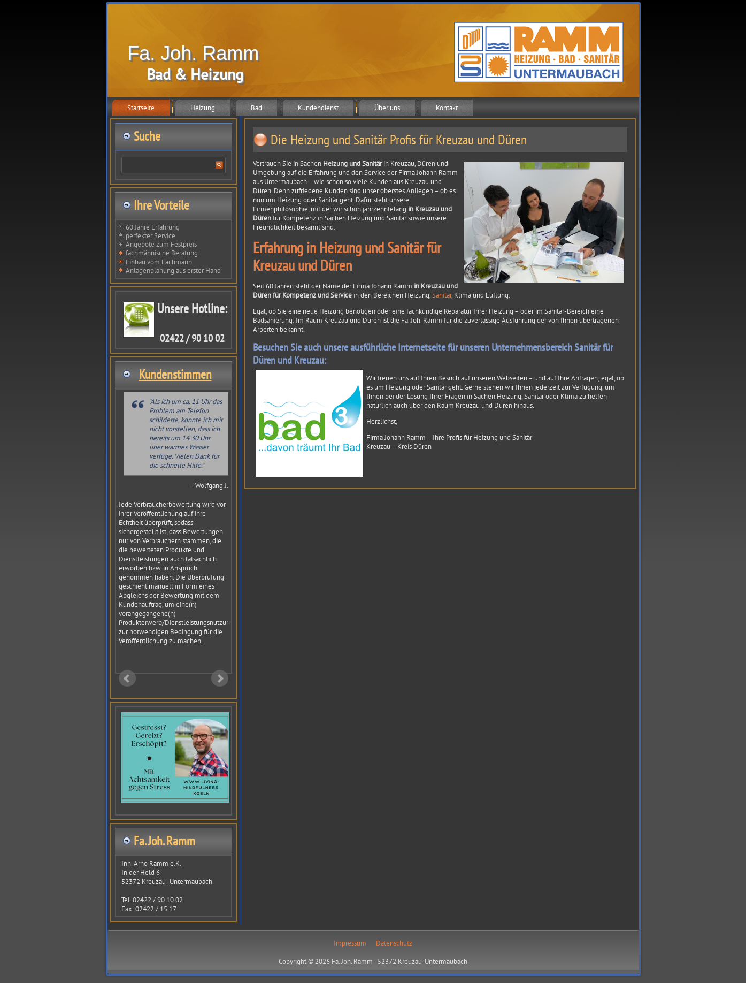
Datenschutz (394, 943)
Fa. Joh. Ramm (193, 53)
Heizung (202, 107)
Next (219, 678)
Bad (256, 107)
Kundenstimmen (175, 374)
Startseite (141, 107)
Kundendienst (318, 107)
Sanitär (441, 295)
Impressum (350, 943)
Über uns (387, 107)
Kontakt (447, 107)
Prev (127, 678)
